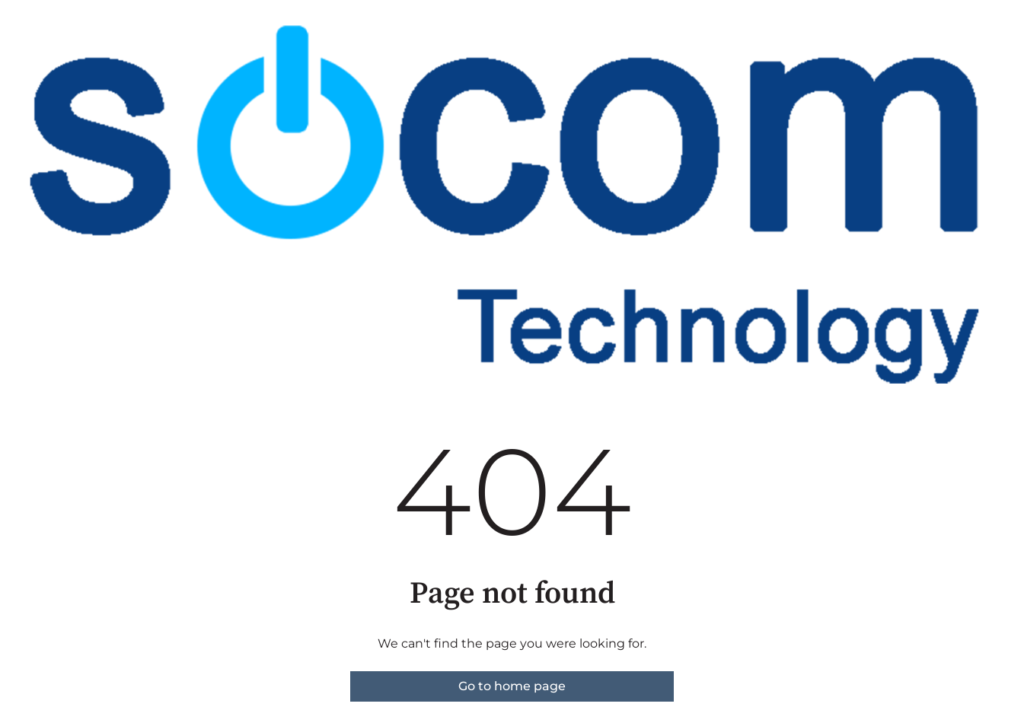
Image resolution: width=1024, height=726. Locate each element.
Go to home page (512, 686)
